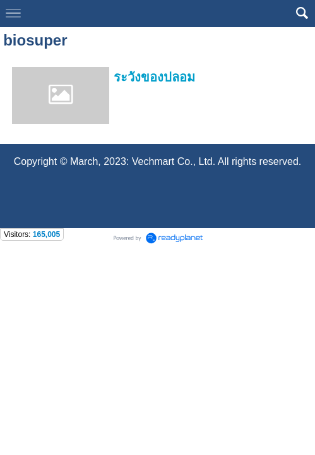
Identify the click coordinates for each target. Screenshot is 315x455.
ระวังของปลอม (154, 77)
